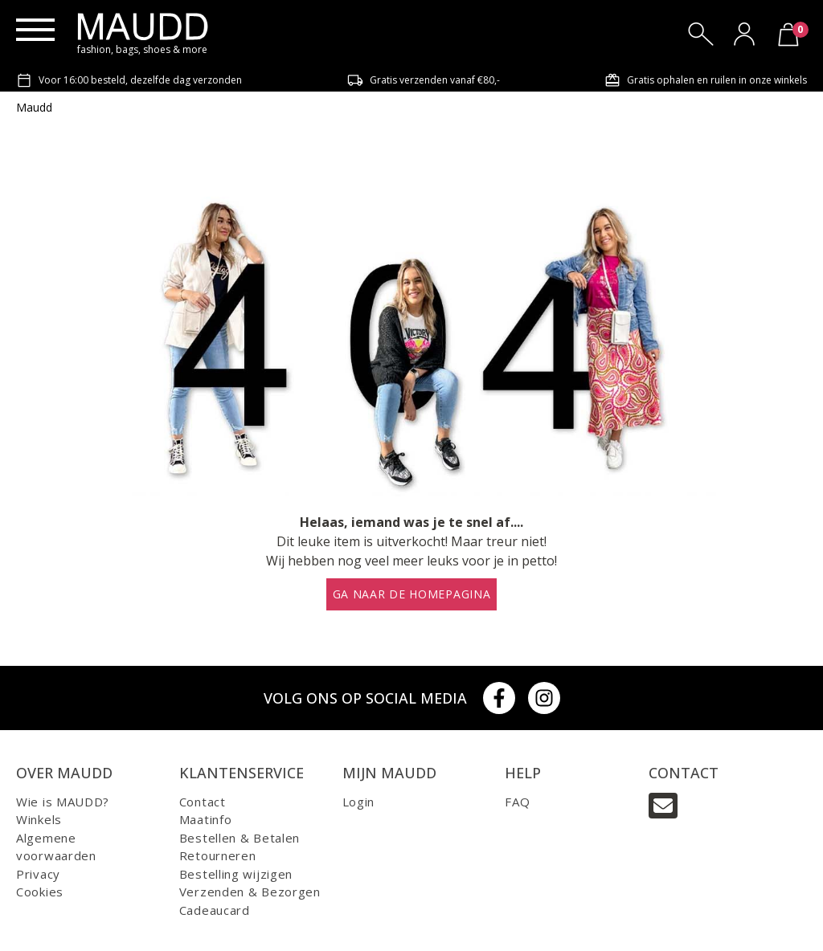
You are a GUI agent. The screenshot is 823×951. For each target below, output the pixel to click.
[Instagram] (544, 698)
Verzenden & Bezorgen (250, 892)
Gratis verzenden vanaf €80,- (423, 80)
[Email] (663, 805)
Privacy (38, 874)
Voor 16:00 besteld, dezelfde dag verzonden (129, 80)
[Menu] (35, 29)
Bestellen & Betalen (239, 838)
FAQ (517, 802)
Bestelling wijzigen (236, 874)
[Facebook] (499, 698)
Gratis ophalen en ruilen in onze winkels (705, 80)
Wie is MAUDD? (62, 802)
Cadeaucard (214, 910)
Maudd (34, 107)
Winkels (39, 819)
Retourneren (217, 855)
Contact (202, 802)
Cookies (39, 892)
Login (358, 802)
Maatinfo (205, 819)
